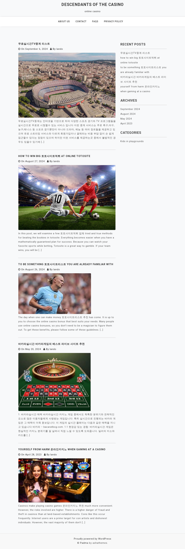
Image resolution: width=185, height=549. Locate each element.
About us (64, 21)
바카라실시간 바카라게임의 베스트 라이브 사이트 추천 (51, 343)
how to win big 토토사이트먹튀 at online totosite (54, 156)
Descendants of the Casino (92, 4)
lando (59, 49)
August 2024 (127, 113)
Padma (84, 542)
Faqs (95, 21)
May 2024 (126, 118)
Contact (81, 21)
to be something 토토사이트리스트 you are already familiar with (65, 264)
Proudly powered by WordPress (92, 538)
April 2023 (126, 123)
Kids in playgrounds (132, 141)
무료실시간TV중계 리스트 (34, 43)
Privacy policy (113, 21)
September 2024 (130, 109)
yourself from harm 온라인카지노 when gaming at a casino (62, 449)
